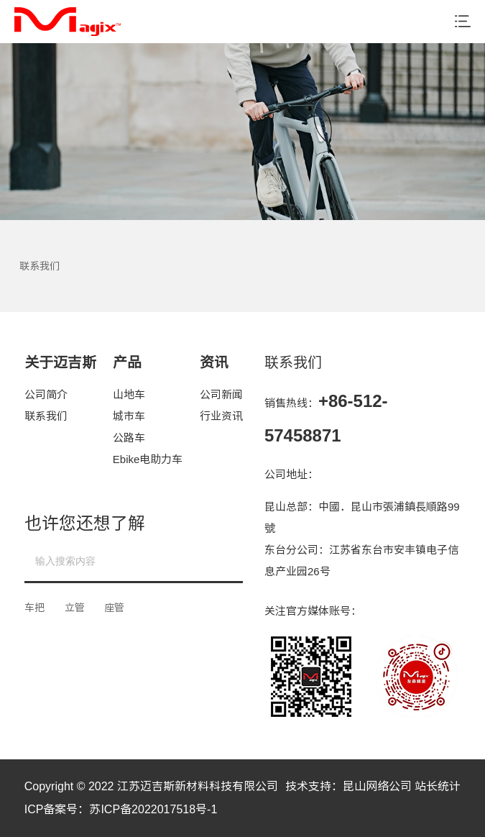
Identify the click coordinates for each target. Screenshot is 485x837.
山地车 (129, 394)
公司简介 (46, 394)
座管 (114, 607)
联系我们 (46, 416)
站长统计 (438, 786)
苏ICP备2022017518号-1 (153, 809)
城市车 (129, 416)
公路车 (129, 437)
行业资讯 (221, 416)
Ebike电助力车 (148, 459)
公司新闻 (221, 394)
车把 (34, 607)
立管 (75, 607)
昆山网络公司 (377, 786)
